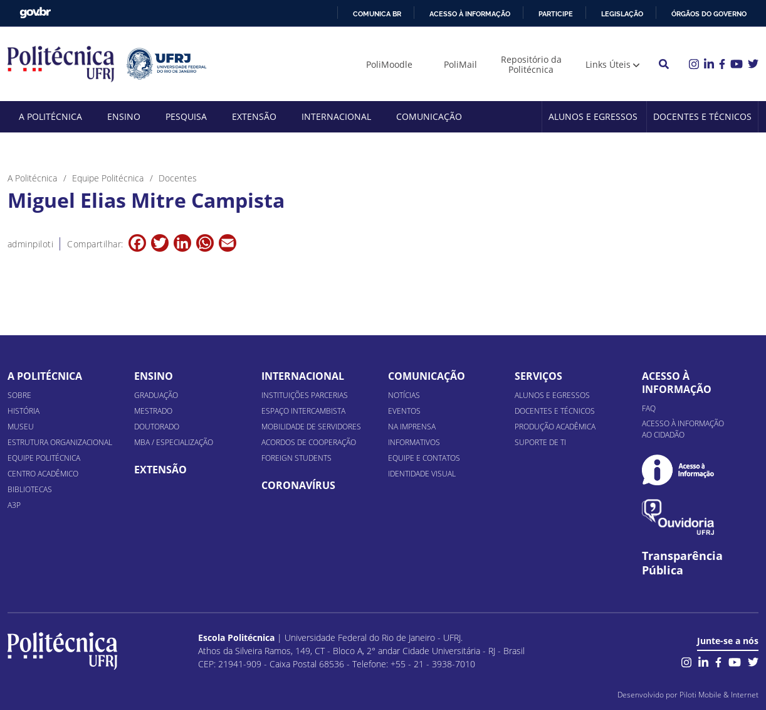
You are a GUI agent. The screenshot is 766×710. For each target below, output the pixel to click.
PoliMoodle (389, 64)
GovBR (35, 13)
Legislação (622, 13)
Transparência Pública (682, 563)
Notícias (404, 395)
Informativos (414, 442)
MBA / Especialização (173, 442)
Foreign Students (296, 458)
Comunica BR (377, 13)
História (23, 411)
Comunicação (429, 116)
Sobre (19, 395)
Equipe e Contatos (424, 458)
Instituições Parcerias (304, 395)
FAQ (649, 408)
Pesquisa (186, 116)
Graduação (156, 395)
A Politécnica (50, 116)
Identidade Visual (422, 473)
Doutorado (156, 426)
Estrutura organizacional (60, 442)
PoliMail (460, 64)
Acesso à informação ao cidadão (683, 429)
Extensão (254, 116)
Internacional (336, 116)
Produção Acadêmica (555, 426)
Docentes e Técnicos (702, 116)
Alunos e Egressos (592, 116)
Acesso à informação (469, 13)
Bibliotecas (30, 489)
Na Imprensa (412, 426)
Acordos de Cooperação (308, 442)
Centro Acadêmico (43, 473)
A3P (14, 505)
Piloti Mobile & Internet (718, 694)
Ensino (123, 116)
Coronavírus (298, 485)
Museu (21, 426)
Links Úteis (608, 64)
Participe (555, 13)
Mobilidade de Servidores (311, 426)
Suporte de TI (540, 442)
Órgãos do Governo (709, 13)
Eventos (404, 411)
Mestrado (153, 411)
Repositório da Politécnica (531, 64)
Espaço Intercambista (303, 411)
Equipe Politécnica (44, 458)
